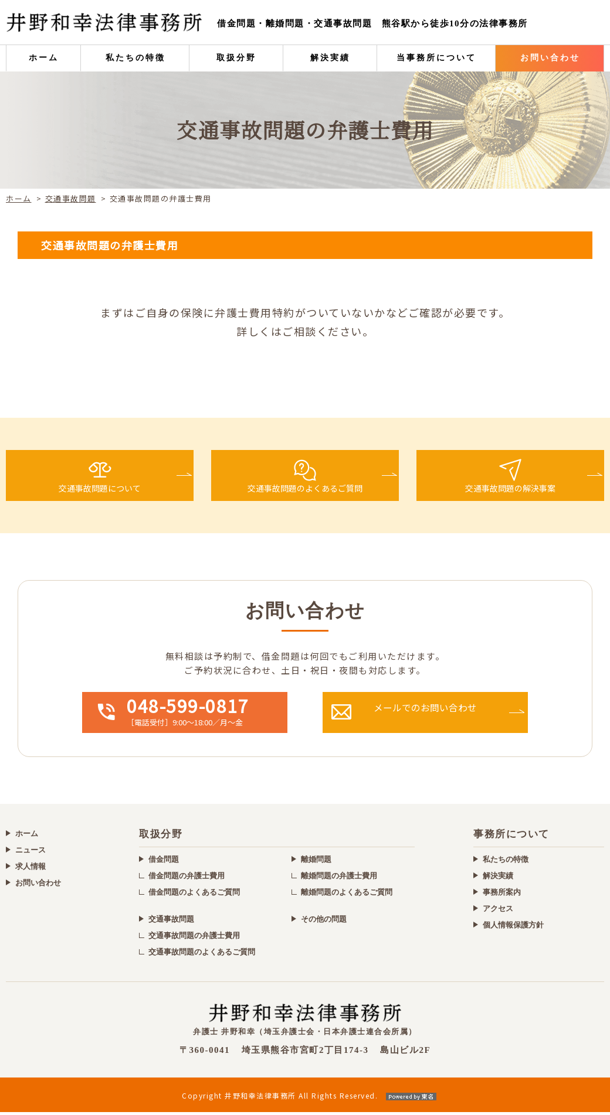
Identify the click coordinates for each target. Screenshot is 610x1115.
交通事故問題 (70, 198)
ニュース (30, 852)
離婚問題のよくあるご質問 (346, 895)
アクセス (498, 911)
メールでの (449, 715)
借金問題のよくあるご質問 (194, 895)
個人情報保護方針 (513, 927)
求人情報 (30, 868)
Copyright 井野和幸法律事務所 (305, 1098)
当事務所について (436, 57)
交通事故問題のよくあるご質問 (201, 954)
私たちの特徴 (135, 57)
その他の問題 (324, 922)
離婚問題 (316, 862)
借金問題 (163, 862)
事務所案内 (502, 895)
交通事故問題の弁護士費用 (194, 938)
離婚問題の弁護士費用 (339, 878)
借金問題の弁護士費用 (186, 878)
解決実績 (330, 57)
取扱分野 (236, 57)
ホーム (44, 57)
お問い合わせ (550, 57)
